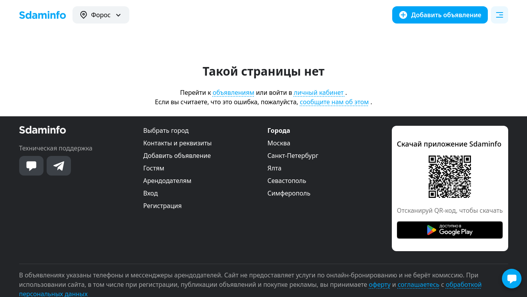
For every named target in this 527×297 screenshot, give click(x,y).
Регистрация (162, 205)
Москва (279, 143)
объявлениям (233, 92)
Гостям (154, 168)
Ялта (275, 168)
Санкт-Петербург (293, 155)
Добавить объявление (177, 155)
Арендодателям (167, 180)
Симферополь (289, 193)
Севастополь (287, 180)
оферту (379, 284)
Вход (150, 193)
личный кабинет (319, 92)
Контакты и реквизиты (177, 143)
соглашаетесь (419, 284)
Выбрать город (166, 130)
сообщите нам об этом (334, 102)
